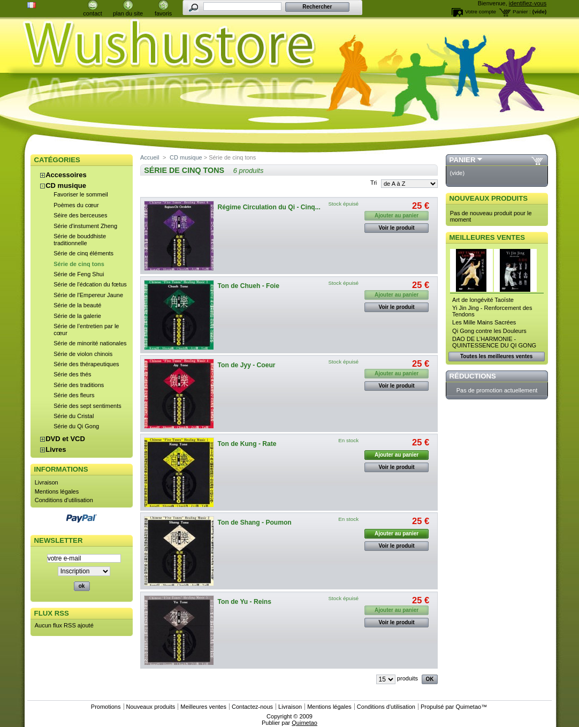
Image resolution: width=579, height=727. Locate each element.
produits (407, 678)
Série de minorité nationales (90, 343)
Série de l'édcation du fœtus (90, 284)
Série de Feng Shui (79, 274)
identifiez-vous (527, 3)
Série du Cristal (74, 416)
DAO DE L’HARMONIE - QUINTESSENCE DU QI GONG (494, 342)
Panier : (522, 11)
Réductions (473, 376)
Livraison (46, 482)
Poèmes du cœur (76, 205)
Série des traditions (79, 385)
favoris (163, 13)
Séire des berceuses (80, 215)
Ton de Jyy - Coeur (247, 365)
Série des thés (72, 374)
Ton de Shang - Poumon (255, 522)
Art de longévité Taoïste (483, 300)
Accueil (149, 157)
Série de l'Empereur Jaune (88, 295)
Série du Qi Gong (76, 426)
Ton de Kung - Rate (247, 444)
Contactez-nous (252, 706)
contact (92, 13)
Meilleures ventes (487, 237)
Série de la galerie (77, 316)
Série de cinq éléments (83, 253)
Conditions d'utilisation (64, 500)
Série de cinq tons (79, 264)
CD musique (65, 185)
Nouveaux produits (489, 198)
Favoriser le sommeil (81, 194)
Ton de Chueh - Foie (248, 286)
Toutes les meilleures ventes (496, 356)
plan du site (128, 13)
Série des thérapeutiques (86, 364)
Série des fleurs (74, 395)
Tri (373, 182)
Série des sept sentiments (87, 406)
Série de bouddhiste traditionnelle (80, 239)
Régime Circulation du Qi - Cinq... (269, 207)
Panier (463, 160)
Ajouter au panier (396, 455)
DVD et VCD (65, 439)
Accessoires (66, 175)
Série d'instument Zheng (85, 226)
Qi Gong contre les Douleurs (489, 331)
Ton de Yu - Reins (244, 601)
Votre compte (480, 11)
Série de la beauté (77, 305)
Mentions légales (57, 491)
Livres (55, 449)
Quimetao (468, 706)
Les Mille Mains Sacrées (484, 322)
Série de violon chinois (83, 354)
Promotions (106, 706)
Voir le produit (397, 228)
